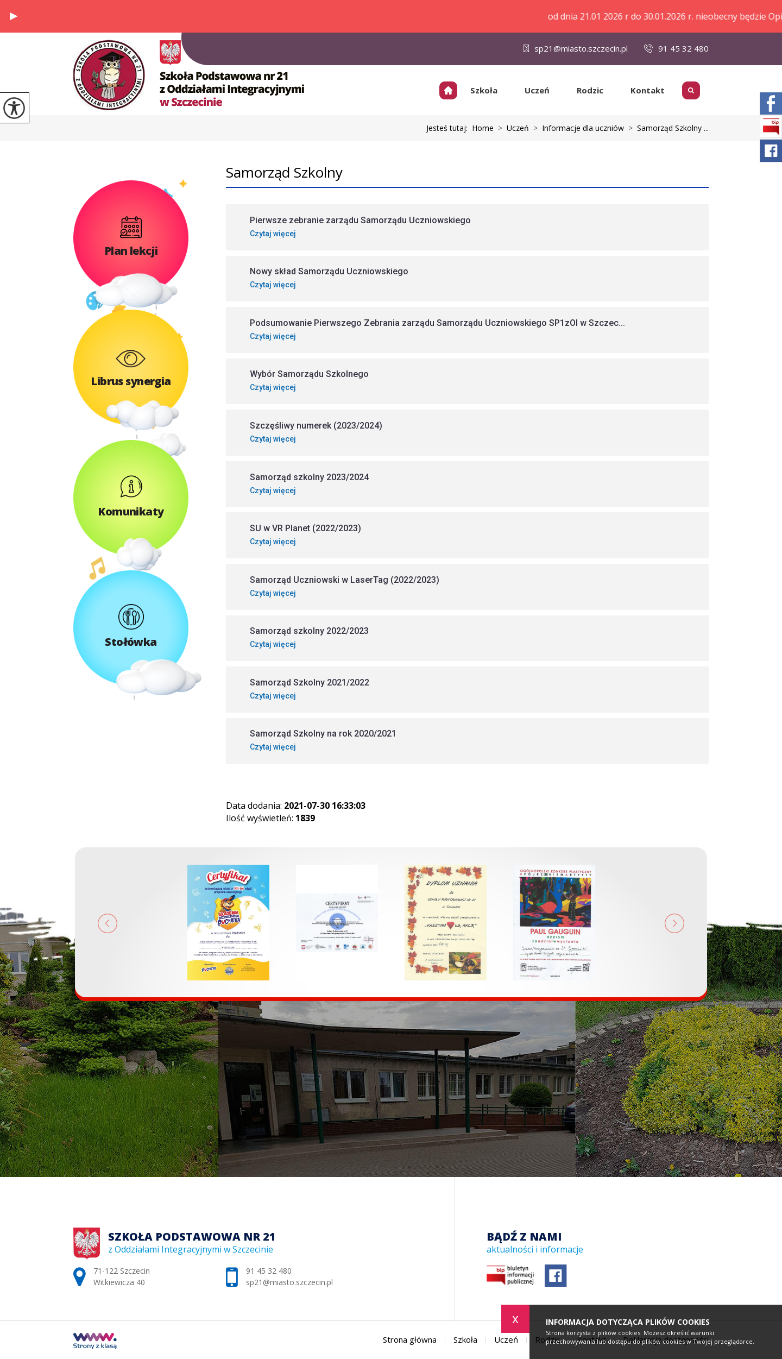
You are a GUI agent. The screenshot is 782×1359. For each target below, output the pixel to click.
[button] (13, 16)
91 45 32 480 (676, 48)
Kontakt (647, 90)
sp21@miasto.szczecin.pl (576, 48)
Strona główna (452, 90)
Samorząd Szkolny (284, 172)
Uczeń (537, 90)
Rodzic (590, 90)
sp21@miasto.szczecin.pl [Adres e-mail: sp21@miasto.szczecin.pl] (289, 1282)
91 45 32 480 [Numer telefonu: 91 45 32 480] (269, 1271)
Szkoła (483, 90)
